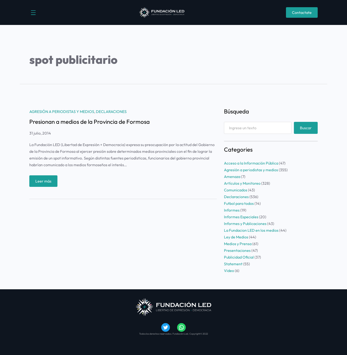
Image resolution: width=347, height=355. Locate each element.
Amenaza (232, 176)
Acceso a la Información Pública (251, 163)
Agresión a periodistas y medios (61, 111)
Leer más (45, 182)
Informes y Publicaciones (245, 223)
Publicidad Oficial (239, 257)
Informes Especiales (241, 216)
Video (229, 270)
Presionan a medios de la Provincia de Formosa (89, 121)
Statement (233, 263)
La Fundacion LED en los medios (251, 230)
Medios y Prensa (238, 243)
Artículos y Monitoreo (242, 183)
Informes (232, 210)
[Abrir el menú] (33, 13)
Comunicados (235, 190)
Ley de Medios (236, 237)
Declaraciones (111, 111)
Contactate (302, 12)
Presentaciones (237, 250)
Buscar (306, 127)
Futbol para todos (239, 203)
